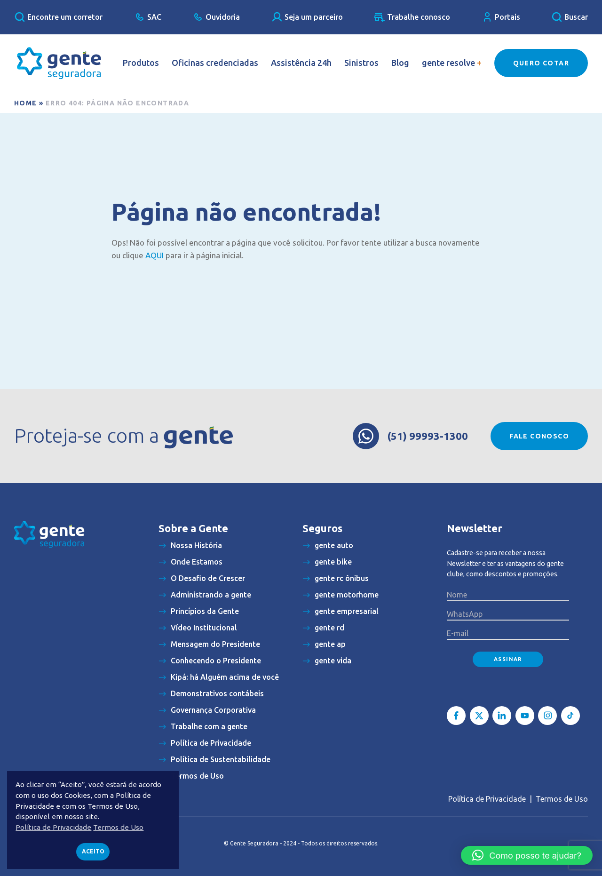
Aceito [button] (93, 851)
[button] (527, 855)
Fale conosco (539, 436)
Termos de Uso (562, 799)
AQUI (154, 255)
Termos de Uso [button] (118, 827)
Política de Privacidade (487, 799)
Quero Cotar (541, 63)
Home (25, 103)
